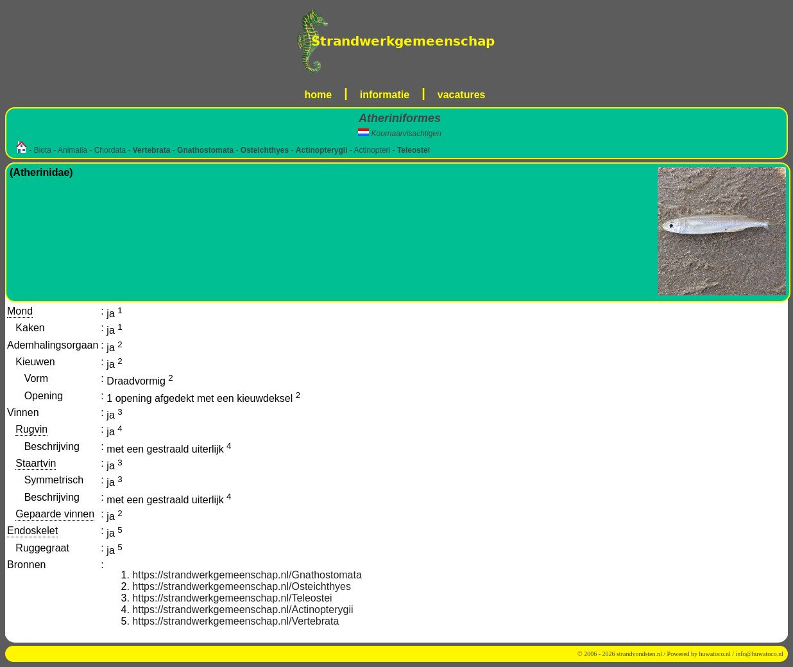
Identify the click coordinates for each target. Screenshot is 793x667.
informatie (384, 94)
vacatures (462, 94)
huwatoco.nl (715, 653)
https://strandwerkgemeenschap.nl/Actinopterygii (242, 609)
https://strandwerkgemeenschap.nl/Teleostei (232, 598)
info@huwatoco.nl (759, 653)
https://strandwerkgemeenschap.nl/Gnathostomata (247, 574)
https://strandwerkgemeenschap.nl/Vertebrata (235, 621)
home (318, 94)
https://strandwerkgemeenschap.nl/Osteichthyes (241, 586)
